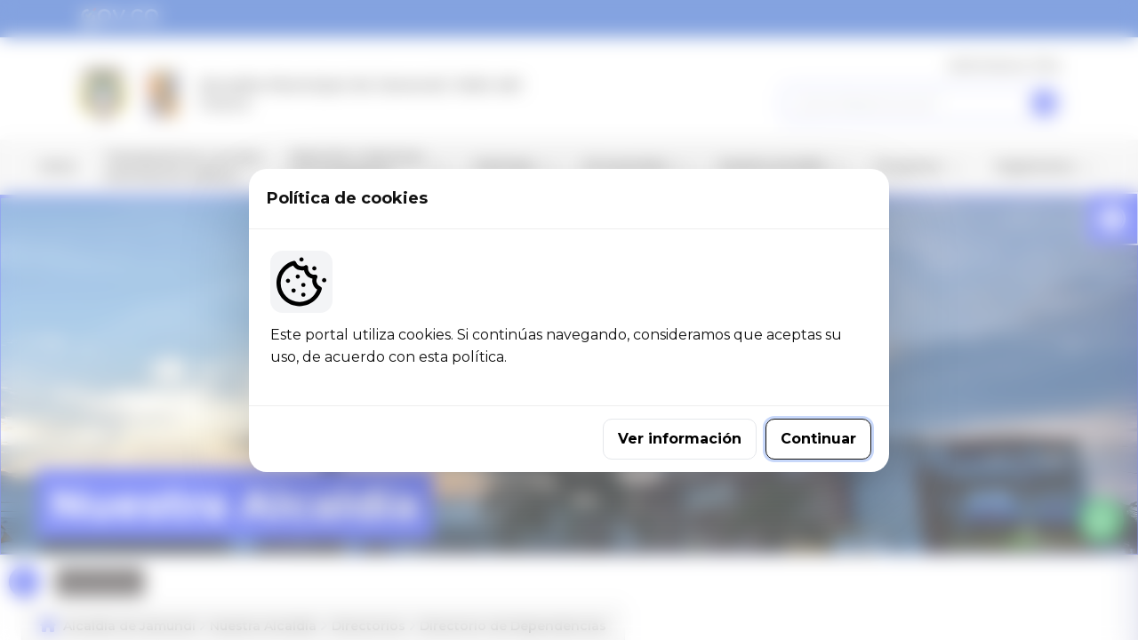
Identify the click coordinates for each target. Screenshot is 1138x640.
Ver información (679, 438)
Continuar (818, 438)
